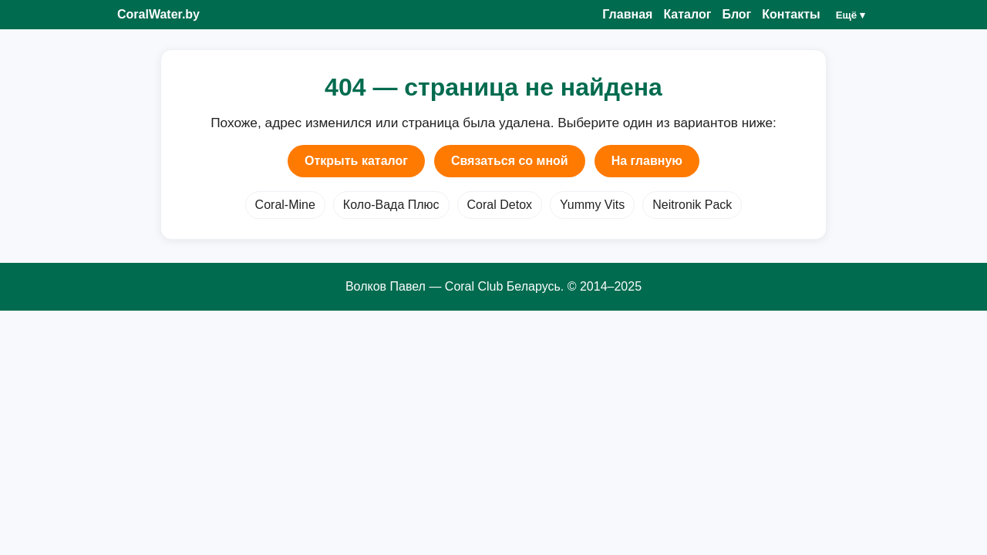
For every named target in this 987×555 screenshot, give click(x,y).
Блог (736, 14)
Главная (627, 14)
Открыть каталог (356, 160)
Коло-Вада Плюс (391, 204)
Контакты (791, 14)
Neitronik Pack (692, 204)
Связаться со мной (509, 160)
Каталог (687, 14)
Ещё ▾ (850, 15)
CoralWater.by (158, 14)
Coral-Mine (285, 204)
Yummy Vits (592, 204)
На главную (646, 160)
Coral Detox (499, 204)
